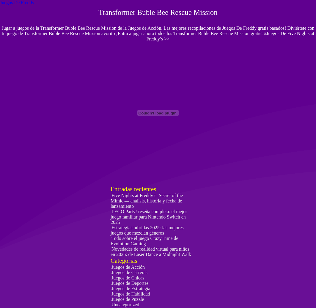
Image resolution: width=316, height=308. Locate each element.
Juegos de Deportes (129, 283)
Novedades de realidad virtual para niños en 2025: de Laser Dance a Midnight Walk (151, 251)
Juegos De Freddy (17, 2)
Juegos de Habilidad (130, 293)
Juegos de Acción (128, 267)
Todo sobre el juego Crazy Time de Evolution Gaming (144, 241)
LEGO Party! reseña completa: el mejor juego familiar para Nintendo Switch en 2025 (149, 217)
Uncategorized (125, 304)
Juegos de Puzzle (127, 299)
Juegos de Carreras (129, 272)
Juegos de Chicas (127, 277)
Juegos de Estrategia (130, 288)
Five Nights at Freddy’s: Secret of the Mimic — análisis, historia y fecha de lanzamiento (147, 201)
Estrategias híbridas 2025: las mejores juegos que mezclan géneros (147, 230)
